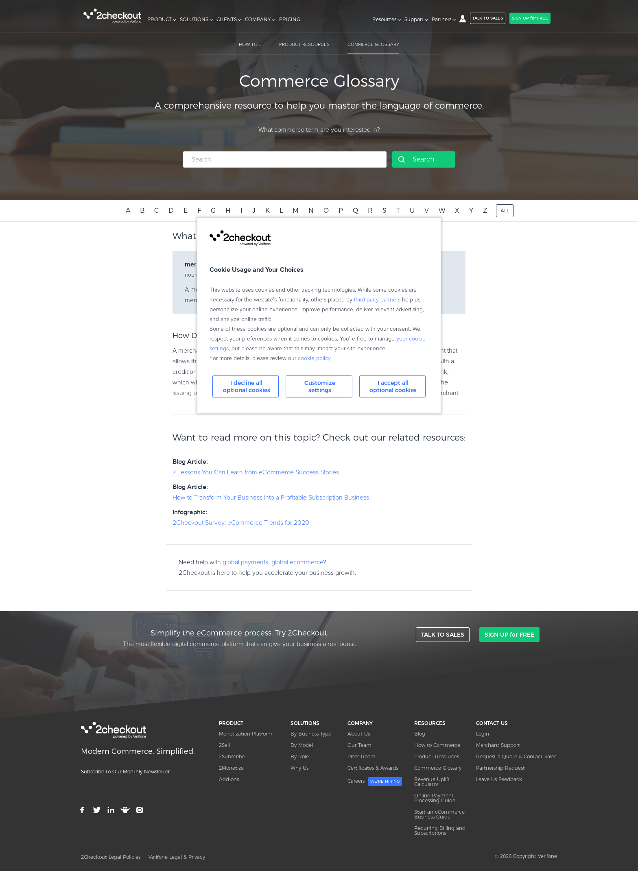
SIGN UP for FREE (530, 18)
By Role (300, 756)
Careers (374, 781)
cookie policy (314, 358)
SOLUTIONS (194, 19)
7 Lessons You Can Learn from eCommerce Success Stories (256, 472)
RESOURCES (430, 723)
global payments (245, 562)
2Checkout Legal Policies (110, 857)
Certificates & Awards (372, 768)
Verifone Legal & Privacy (177, 857)
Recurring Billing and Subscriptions (439, 830)
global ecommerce (297, 562)
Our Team (359, 745)
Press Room (361, 756)
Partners (441, 19)
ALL (504, 210)
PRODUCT (159, 19)
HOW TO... (250, 44)
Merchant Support (498, 745)
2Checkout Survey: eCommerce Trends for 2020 (241, 523)
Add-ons (229, 779)
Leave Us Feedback (499, 779)
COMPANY (258, 19)
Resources (384, 19)
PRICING (289, 19)
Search (424, 159)
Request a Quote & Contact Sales (516, 756)
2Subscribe (232, 756)
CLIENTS (226, 19)
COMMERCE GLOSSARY (373, 44)
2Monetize (231, 768)
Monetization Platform (246, 734)
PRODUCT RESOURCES (304, 44)
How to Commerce (437, 745)
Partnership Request (500, 768)
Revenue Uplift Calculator (432, 781)
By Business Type (311, 734)
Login (482, 734)
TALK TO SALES (487, 18)
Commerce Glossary (437, 768)
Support (414, 19)
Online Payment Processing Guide (434, 797)
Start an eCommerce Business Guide (439, 814)
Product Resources (436, 756)
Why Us (299, 768)
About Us (358, 734)
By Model (302, 745)
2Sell (224, 745)
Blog (419, 734)
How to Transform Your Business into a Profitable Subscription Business (271, 497)
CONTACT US (492, 723)
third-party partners (377, 300)
